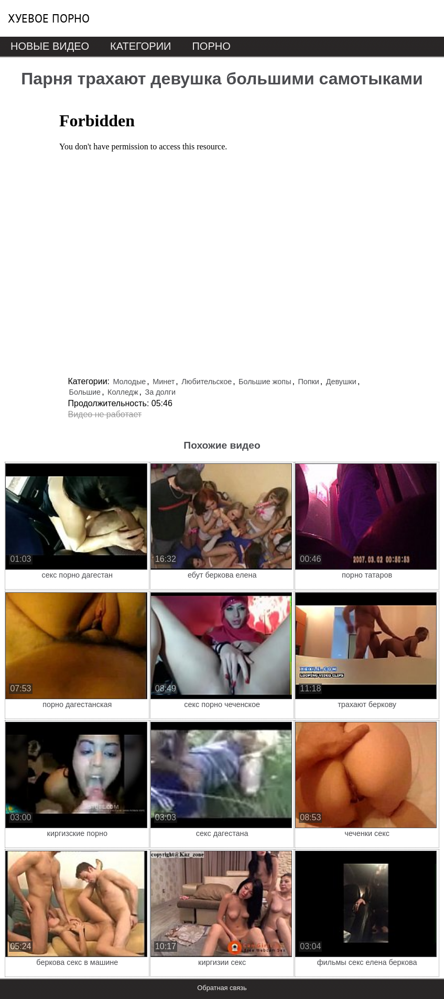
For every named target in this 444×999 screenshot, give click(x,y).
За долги (160, 392)
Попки (308, 381)
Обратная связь (221, 988)
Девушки (341, 381)
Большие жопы (265, 381)
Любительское (206, 381)
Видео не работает (105, 414)
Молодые (129, 381)
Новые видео (49, 46)
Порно (211, 46)
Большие (85, 392)
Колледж (122, 392)
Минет (164, 381)
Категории (140, 46)
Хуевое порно (49, 18)
